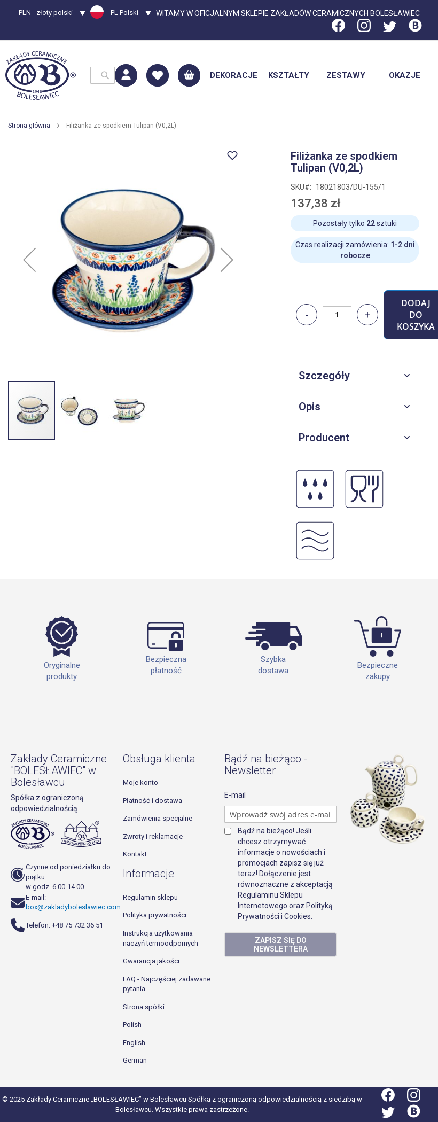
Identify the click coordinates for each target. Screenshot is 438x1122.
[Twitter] (390, 29)
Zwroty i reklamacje (153, 836)
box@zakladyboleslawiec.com (73, 907)
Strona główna (29, 125)
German (135, 1060)
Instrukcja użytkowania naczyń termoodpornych (160, 938)
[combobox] (102, 75)
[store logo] (40, 75)
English (134, 1043)
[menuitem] (233, 75)
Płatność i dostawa (152, 801)
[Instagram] (364, 29)
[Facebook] (339, 29)
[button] (52, 14)
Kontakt (135, 854)
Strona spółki (144, 1007)
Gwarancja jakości (151, 961)
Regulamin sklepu (150, 897)
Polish (132, 1024)
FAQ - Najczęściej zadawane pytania (166, 984)
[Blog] (415, 29)
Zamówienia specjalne (157, 818)
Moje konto (140, 782)
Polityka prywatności (154, 915)
